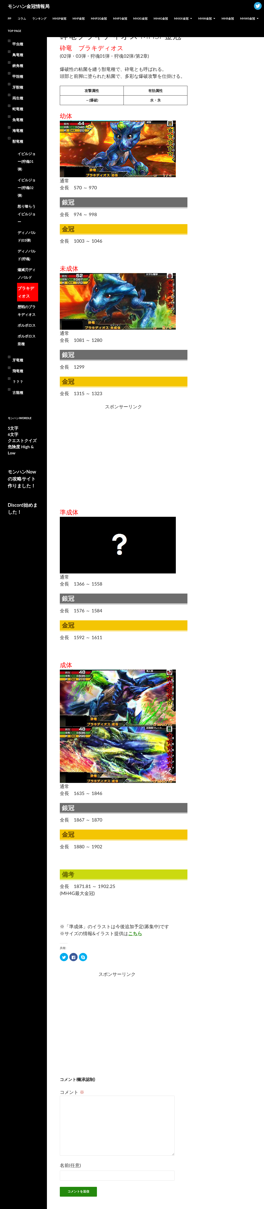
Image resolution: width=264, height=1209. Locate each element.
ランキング (39, 18)
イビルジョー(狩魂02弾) (27, 188)
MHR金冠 (227, 18)
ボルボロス (27, 325)
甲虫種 (17, 44)
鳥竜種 (17, 55)
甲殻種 (17, 76)
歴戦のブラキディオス (27, 311)
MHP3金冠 (120, 18)
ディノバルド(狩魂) (27, 255)
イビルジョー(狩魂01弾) (27, 161)
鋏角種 (17, 65)
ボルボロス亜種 (27, 340)
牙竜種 (17, 360)
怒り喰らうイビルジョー (27, 214)
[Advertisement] (91, 454)
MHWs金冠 (247, 18)
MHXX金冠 (181, 18)
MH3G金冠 (140, 18)
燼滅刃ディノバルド (27, 273)
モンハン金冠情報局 (29, 6)
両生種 (17, 98)
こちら (135, 933)
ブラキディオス (26, 292)
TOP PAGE (14, 30)
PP (9, 18)
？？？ (17, 381)
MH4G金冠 (161, 18)
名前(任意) (70, 1165)
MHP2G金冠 (99, 18)
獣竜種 (17, 141)
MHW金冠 (205, 18)
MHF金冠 (78, 18)
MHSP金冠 (60, 18)
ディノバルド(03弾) (27, 236)
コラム (22, 18)
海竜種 (17, 130)
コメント (72, 1092)
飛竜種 (17, 371)
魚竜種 (17, 119)
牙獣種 (17, 87)
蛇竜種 (17, 109)
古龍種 (17, 392)
